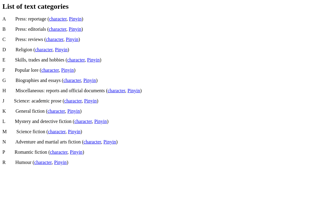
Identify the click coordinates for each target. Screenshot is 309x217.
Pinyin (75, 18)
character (58, 18)
